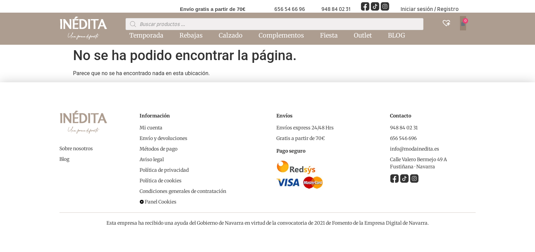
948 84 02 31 (335, 9)
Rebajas (191, 35)
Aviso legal (152, 159)
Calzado (231, 35)
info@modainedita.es (414, 149)
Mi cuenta (151, 128)
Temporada (146, 35)
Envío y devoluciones (163, 138)
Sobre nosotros (76, 148)
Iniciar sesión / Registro (430, 9)
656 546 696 (403, 138)
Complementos (281, 35)
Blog (64, 159)
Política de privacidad (164, 170)
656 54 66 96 (289, 9)
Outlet (363, 35)
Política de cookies (161, 181)
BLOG (396, 35)
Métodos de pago (158, 149)
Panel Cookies (160, 202)
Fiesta (329, 35)
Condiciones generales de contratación (183, 191)
